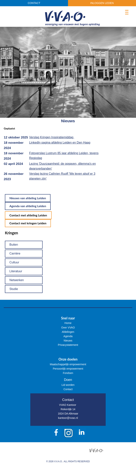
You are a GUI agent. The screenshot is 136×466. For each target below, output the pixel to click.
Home (67, 323)
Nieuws (68, 340)
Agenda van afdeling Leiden (27, 206)
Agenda (68, 336)
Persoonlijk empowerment (68, 368)
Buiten (13, 244)
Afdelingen (68, 331)
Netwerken (16, 280)
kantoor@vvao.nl (68, 417)
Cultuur (14, 262)
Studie (13, 289)
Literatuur (15, 271)
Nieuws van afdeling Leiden (27, 198)
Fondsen (68, 372)
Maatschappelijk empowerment (68, 364)
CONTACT (34, 3)
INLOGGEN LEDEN (102, 3)
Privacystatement (68, 344)
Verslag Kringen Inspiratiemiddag (51, 137)
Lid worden (68, 384)
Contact (68, 389)
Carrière (14, 253)
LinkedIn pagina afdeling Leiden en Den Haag (59, 142)
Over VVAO (68, 327)
